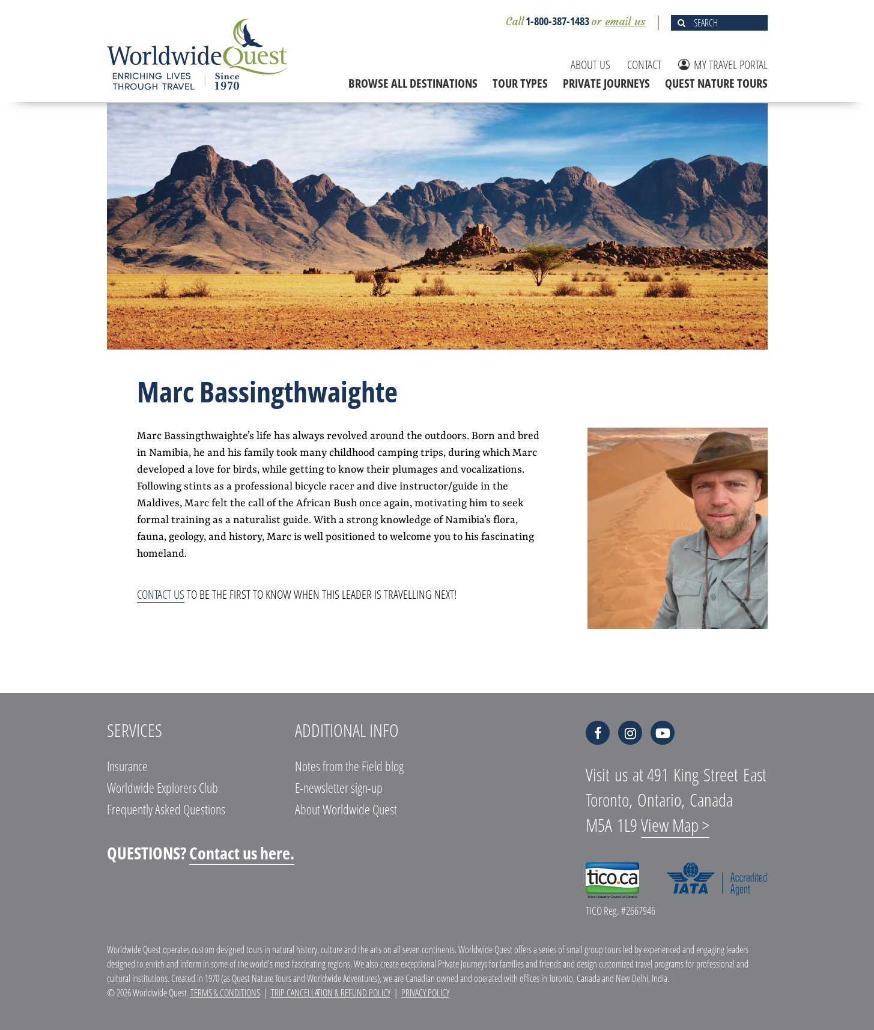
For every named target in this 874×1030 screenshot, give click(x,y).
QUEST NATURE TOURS (716, 83)
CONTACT (644, 64)
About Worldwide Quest (346, 809)
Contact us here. (241, 852)
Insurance (127, 766)
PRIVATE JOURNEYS (606, 83)
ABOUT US (590, 64)
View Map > (675, 825)
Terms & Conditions (225, 992)
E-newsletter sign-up (339, 787)
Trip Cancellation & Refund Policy (330, 992)
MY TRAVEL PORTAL (723, 64)
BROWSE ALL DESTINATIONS (413, 83)
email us (625, 21)
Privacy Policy (425, 992)
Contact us (160, 594)
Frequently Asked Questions (166, 809)
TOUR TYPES (520, 83)
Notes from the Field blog (349, 766)
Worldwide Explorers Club (162, 787)
